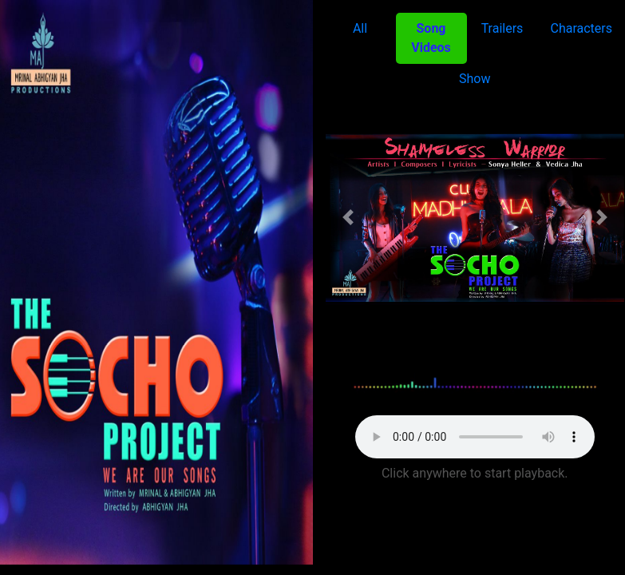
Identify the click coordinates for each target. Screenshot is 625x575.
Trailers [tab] (502, 28)
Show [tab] (474, 78)
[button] (348, 217)
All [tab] (360, 28)
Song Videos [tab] (431, 38)
